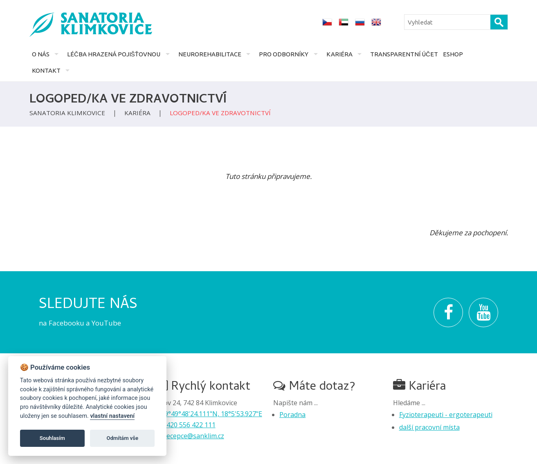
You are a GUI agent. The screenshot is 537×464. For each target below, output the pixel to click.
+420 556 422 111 (189, 424)
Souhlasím (52, 438)
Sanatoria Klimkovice (67, 113)
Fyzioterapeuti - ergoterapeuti (445, 414)
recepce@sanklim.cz (194, 435)
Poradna (292, 414)
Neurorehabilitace (209, 54)
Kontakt (46, 70)
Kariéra (339, 54)
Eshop (453, 54)
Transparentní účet (404, 54)
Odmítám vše (122, 438)
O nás (40, 54)
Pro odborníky (283, 54)
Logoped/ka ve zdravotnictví (220, 113)
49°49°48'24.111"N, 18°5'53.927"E (211, 413)
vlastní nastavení (112, 416)
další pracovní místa (429, 427)
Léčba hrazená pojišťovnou (113, 54)
